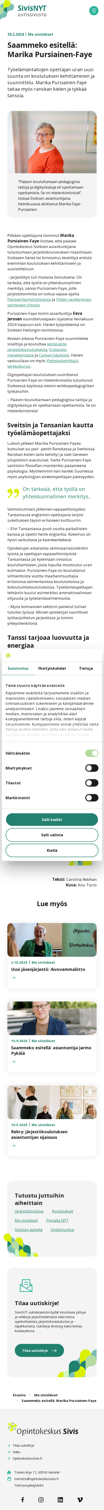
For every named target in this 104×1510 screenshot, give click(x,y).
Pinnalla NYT (57, 1220)
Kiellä (52, 850)
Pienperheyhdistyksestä (29, 299)
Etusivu (19, 1395)
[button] (93, 10)
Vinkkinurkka (62, 1229)
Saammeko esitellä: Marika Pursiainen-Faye (58, 1400)
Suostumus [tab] (18, 668)
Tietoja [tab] (86, 668)
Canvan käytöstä (54, 355)
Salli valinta (52, 834)
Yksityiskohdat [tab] (52, 668)
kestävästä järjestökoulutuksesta (37, 346)
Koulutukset (62, 1211)
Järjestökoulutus (29, 1211)
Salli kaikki (52, 819)
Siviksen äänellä (28, 1229)
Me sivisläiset (26, 1220)
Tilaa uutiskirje (35, 1350)
